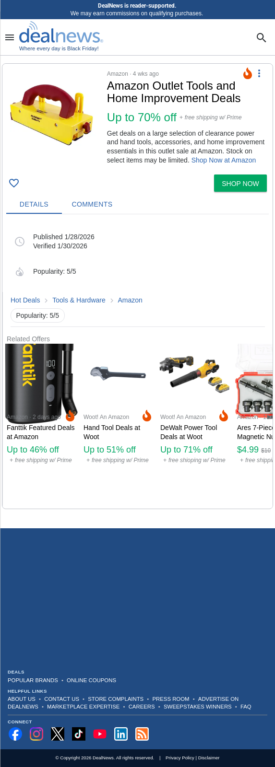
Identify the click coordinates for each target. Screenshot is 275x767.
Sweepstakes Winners (198, 706)
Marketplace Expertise (83, 706)
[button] (137, 117)
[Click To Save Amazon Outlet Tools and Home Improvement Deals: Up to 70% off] (14, 183)
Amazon (130, 300)
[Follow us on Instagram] (36, 734)
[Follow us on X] (57, 734)
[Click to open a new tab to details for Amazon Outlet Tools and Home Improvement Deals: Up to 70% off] (54, 119)
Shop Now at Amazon (223, 160)
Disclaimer (209, 757)
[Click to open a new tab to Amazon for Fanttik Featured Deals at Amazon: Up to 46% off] (41, 426)
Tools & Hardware (79, 300)
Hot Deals (25, 300)
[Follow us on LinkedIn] (121, 734)
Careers (142, 706)
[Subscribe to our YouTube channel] (100, 734)
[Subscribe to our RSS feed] (142, 734)
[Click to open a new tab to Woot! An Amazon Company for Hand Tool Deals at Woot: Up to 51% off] (118, 426)
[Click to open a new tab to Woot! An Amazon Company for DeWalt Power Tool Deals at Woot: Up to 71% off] (194, 426)
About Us (22, 699)
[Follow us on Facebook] (15, 734)
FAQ (245, 706)
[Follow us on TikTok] (78, 734)
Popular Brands (33, 680)
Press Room (171, 699)
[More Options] (259, 73)
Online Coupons (91, 680)
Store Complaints (115, 699)
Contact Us (61, 699)
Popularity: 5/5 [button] (38, 315)
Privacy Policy (180, 757)
